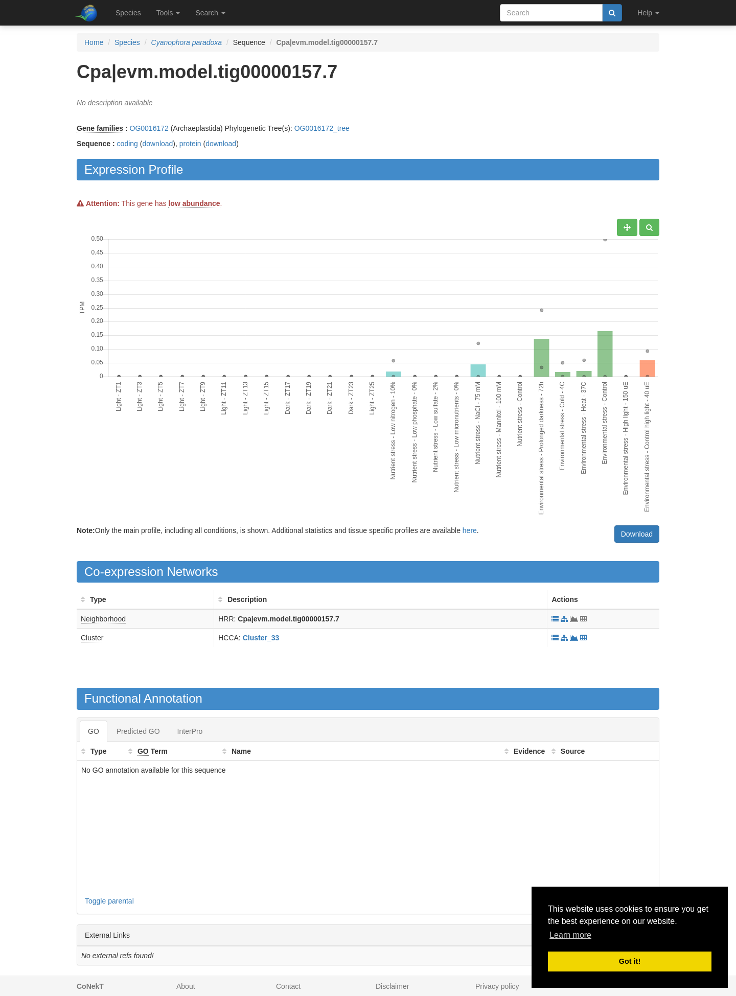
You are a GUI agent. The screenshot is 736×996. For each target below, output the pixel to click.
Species (128, 13)
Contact (288, 986)
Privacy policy (497, 986)
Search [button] (210, 13)
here (470, 530)
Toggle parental (109, 901)
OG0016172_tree (322, 128)
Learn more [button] (570, 935)
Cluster (92, 638)
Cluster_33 (261, 638)
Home (93, 42)
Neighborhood (103, 619)
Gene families (100, 128)
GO (93, 731)
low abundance (194, 203)
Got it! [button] (629, 961)
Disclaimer (392, 986)
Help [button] (648, 13)
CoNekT (90, 986)
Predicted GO (138, 731)
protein (190, 144)
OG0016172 (149, 128)
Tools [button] (168, 13)
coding (127, 144)
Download (637, 534)
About (185, 986)
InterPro (190, 731)
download (157, 144)
